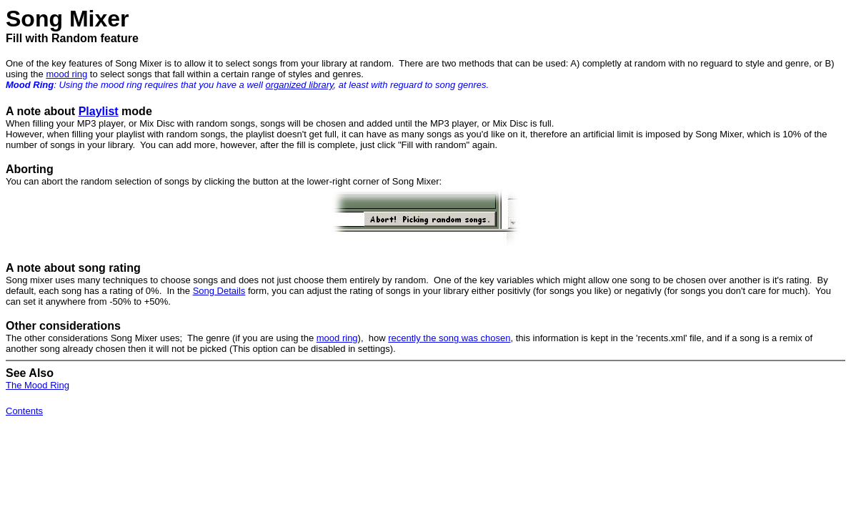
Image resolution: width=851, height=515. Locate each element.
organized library (299, 84)
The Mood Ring (37, 385)
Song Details (219, 290)
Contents (24, 411)
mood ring (66, 74)
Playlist (99, 111)
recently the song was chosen (449, 338)
